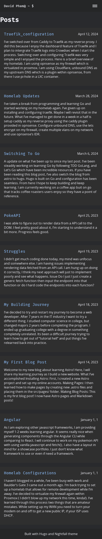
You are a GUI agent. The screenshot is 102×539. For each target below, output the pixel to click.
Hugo (43, 534)
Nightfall (61, 534)
